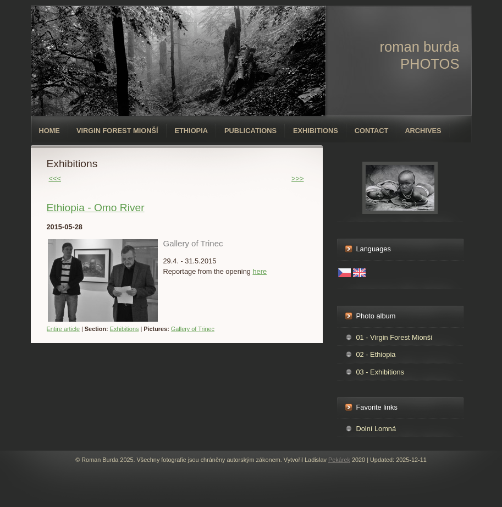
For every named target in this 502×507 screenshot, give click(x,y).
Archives (423, 130)
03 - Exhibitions (380, 372)
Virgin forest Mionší (117, 130)
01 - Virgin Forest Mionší (394, 337)
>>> (297, 178)
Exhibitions (315, 130)
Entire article (63, 329)
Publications (250, 130)
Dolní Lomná (376, 429)
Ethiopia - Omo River (96, 207)
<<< (55, 178)
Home (49, 130)
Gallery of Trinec (192, 329)
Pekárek (339, 459)
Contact (372, 130)
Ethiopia (191, 130)
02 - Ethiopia (376, 354)
